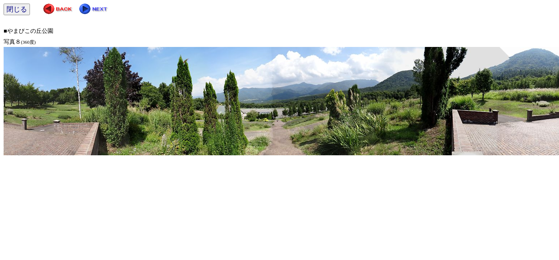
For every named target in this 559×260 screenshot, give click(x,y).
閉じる (16, 9)
